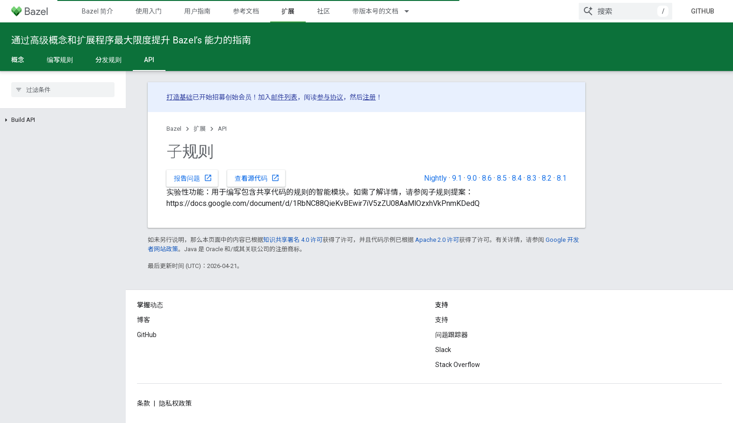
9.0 (472, 178)
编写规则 (60, 59)
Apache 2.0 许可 (437, 239)
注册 (369, 97)
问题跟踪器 (451, 334)
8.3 (532, 178)
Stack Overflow (457, 364)
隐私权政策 (175, 403)
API (222, 128)
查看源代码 (257, 178)
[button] (63, 120)
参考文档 (246, 11)
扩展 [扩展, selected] (288, 11)
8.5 (502, 178)
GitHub (702, 11)
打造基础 (179, 97)
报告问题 (193, 178)
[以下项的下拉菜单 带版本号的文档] (411, 11)
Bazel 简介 (97, 11)
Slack (443, 349)
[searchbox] (63, 89)
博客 (143, 320)
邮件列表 (284, 97)
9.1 (457, 178)
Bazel (173, 128)
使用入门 (149, 11)
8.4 (517, 178)
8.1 (562, 178)
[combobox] (625, 11)
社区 (323, 11)
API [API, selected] (149, 59)
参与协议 (330, 97)
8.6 (487, 178)
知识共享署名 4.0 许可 (293, 239)
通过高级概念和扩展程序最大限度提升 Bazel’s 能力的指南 (131, 40)
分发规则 (108, 59)
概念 (17, 59)
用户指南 (197, 11)
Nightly (435, 178)
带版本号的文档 (375, 11)
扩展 (200, 128)
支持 (441, 320)
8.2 (547, 178)
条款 (143, 403)
